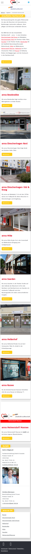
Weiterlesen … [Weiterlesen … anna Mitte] (7, 248)
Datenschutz (12, 548)
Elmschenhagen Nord (8, 517)
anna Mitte (7, 235)
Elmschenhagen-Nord (7, 39)
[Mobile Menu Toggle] (2, 2)
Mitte (11, 46)
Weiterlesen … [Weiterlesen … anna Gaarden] (7, 299)
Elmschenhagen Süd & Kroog (10, 520)
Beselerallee (24, 41)
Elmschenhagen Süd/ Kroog (9, 37)
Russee (17, 50)
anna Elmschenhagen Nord (14, 143)
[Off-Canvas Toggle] (28, 2)
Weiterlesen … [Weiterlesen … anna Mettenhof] (7, 352)
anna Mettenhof (9, 339)
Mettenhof (18, 48)
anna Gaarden (8, 279)
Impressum (4, 548)
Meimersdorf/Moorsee (8, 535)
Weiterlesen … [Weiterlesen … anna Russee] (7, 396)
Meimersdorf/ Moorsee (7, 48)
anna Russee (8, 385)
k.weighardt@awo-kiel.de (10, 464)
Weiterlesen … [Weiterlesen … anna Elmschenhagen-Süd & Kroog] (7, 203)
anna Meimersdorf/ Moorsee (15, 427)
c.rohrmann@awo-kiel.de (10, 503)
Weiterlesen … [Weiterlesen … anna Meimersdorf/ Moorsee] (7, 438)
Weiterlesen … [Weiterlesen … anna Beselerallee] (7, 105)
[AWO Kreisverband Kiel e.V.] (15, 2)
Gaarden (3, 41)
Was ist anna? (6, 62)
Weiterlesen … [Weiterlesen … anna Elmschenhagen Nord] (7, 154)
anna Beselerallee (10, 95)
